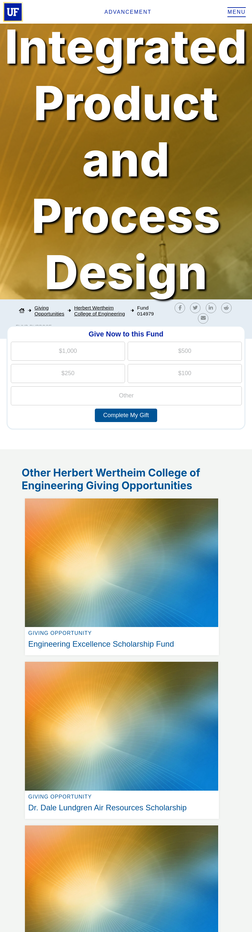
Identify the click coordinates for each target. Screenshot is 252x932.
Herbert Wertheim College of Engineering (99, 310)
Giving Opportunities (49, 310)
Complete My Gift (126, 415)
